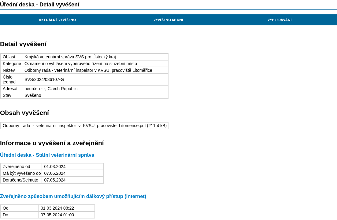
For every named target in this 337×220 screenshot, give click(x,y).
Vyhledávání (280, 19)
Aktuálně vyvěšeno (57, 19)
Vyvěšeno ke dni (168, 19)
